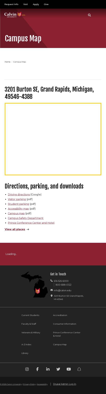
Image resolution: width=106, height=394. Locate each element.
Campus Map (60, 344)
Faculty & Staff (28, 324)
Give (46, 4)
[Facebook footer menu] (37, 369)
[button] (89, 15)
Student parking (18, 204)
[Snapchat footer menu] (79, 369)
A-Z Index (26, 344)
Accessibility (42, 384)
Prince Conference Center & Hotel (66, 334)
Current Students (30, 315)
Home (8, 62)
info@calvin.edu (62, 290)
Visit (25, 4)
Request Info (11, 4)
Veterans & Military (30, 332)
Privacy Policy (29, 384)
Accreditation (60, 315)
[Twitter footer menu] (58, 369)
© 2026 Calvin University (11, 384)
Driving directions (19, 194)
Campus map (16, 213)
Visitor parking (17, 199)
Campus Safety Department (25, 218)
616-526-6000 (61, 281)
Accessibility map (18, 208)
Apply (36, 4)
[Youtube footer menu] (68, 369)
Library (24, 353)
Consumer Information (64, 324)
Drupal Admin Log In (64, 384)
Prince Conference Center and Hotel (31, 222)
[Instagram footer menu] (27, 369)
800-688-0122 (63, 284)
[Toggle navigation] (98, 15)
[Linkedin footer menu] (47, 369)
